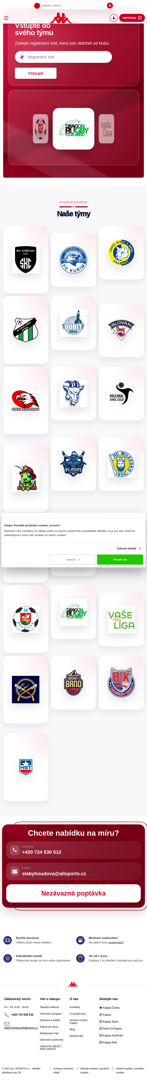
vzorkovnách (115, 942)
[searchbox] (73, 5)
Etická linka (76, 1035)
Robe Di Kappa (110, 1028)
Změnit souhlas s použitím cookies (130, 1070)
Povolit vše (120, 559)
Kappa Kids (108, 1042)
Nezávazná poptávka (73, 893)
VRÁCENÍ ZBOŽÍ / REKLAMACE (51, 1047)
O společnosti (78, 1013)
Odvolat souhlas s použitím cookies (94, 1070)
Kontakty (75, 1007)
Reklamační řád (49, 1033)
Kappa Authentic (111, 1035)
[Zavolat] (15, 850)
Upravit (73, 559)
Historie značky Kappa (79, 1021)
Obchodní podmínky (51, 1039)
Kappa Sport (108, 1021)
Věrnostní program (51, 1013)
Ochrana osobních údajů (63, 1070)
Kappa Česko (109, 1007)
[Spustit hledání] (110, 6)
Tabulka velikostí (49, 1007)
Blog (72, 1029)
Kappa (105, 1014)
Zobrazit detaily (126, 548)
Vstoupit (35, 73)
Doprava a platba (50, 1020)
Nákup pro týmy (49, 1026)
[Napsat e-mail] (15, 871)
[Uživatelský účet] (114, 18)
